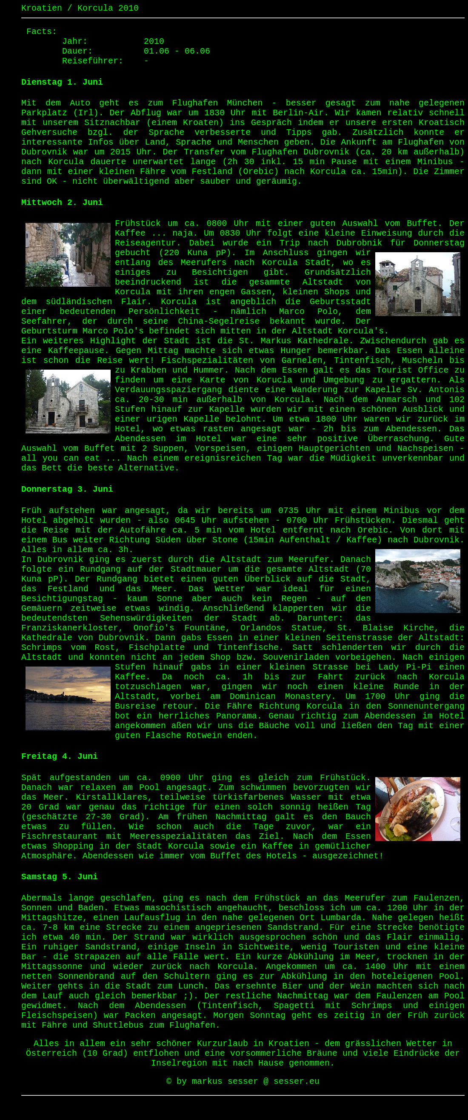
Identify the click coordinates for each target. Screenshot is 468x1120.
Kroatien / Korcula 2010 (80, 8)
